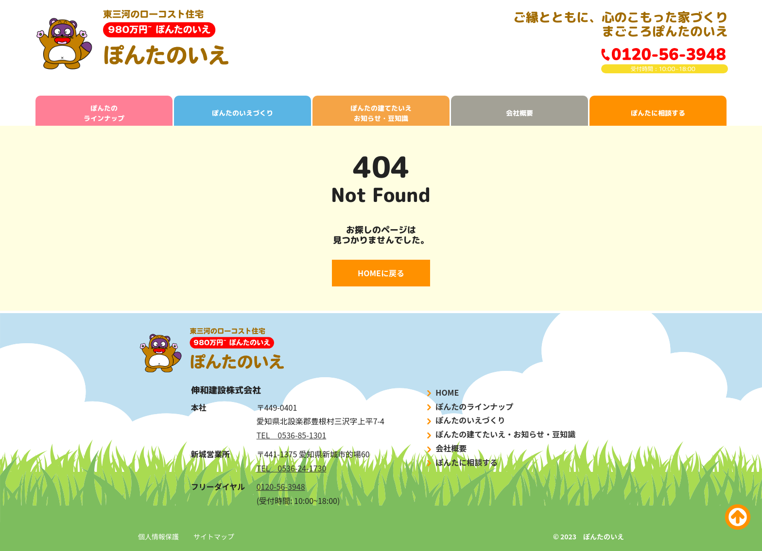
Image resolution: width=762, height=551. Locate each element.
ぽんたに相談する (658, 112)
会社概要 (519, 112)
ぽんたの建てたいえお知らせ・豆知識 (381, 113)
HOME (441, 392)
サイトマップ (213, 536)
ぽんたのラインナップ (104, 113)
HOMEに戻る (381, 273)
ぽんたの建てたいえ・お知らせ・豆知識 (499, 434)
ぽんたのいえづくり (242, 112)
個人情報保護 (158, 536)
